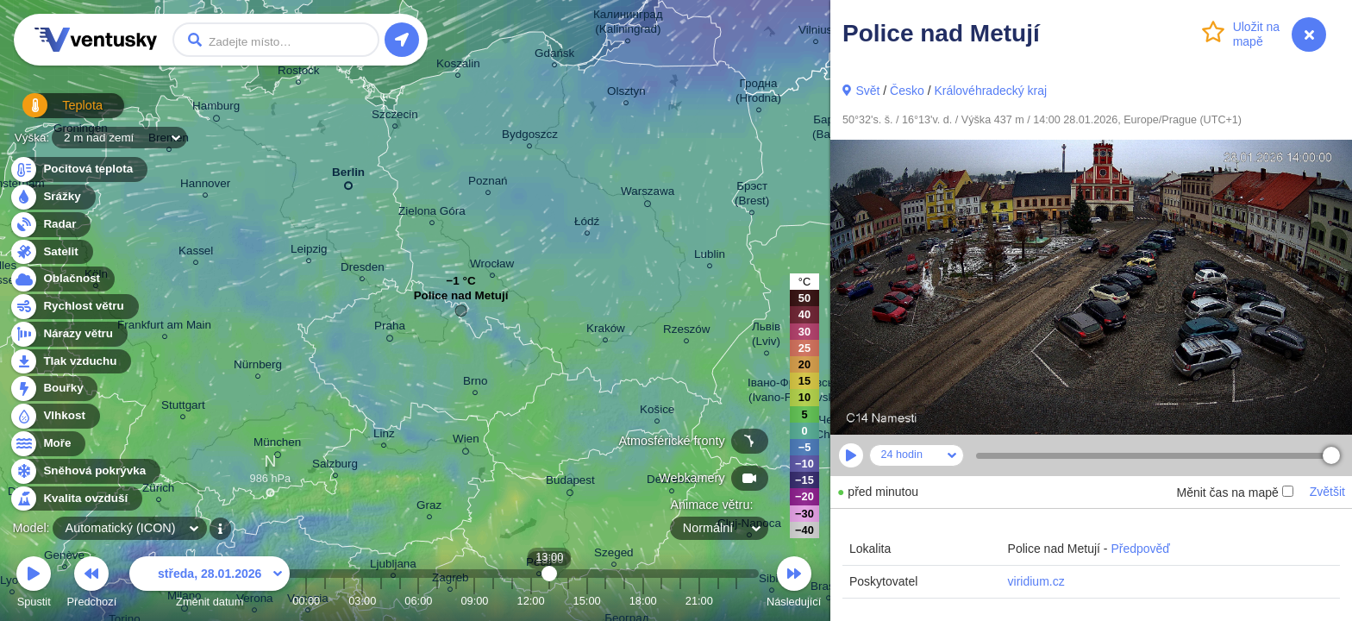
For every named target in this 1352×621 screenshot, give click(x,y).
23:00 (736, 600)
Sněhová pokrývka (84, 471)
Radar (50, 224)
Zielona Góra (432, 213)
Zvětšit (1327, 492)
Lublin (709, 257)
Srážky (52, 197)
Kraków (605, 331)
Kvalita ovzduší (75, 498)
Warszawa (647, 194)
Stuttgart (183, 407)
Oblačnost (61, 279)
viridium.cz (1036, 581)
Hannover (205, 186)
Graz (428, 508)
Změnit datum (209, 584)
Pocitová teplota (78, 169)
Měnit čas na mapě (1234, 492)
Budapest (570, 483)
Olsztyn (626, 94)
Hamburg (216, 108)
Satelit (50, 252)
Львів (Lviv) (766, 336)
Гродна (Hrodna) (758, 93)
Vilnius (815, 32)
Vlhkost (54, 416)
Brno (475, 383)
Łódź (586, 224)
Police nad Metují (461, 299)
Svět (867, 90)
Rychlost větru (73, 306)
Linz (384, 436)
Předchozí (92, 584)
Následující (794, 584)
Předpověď (1140, 548)
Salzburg (335, 466)
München (277, 445)
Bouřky (53, 388)
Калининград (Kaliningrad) (628, 24)
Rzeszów (686, 332)
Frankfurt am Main (164, 327)
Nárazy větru (68, 334)
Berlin (348, 175)
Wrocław (492, 266)
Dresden (363, 269)
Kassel (195, 253)
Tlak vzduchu (70, 361)
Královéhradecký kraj (990, 90)
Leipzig (309, 251)
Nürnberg (258, 367)
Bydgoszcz (530, 137)
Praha (389, 328)
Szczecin (395, 117)
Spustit (33, 584)
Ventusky (93, 40)
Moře (47, 443)
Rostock (299, 73)
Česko (907, 90)
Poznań (488, 183)
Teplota (53, 111)
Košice (657, 412)
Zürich (158, 490)
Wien (466, 441)
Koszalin (458, 66)
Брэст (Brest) (752, 195)
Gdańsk (554, 56)
